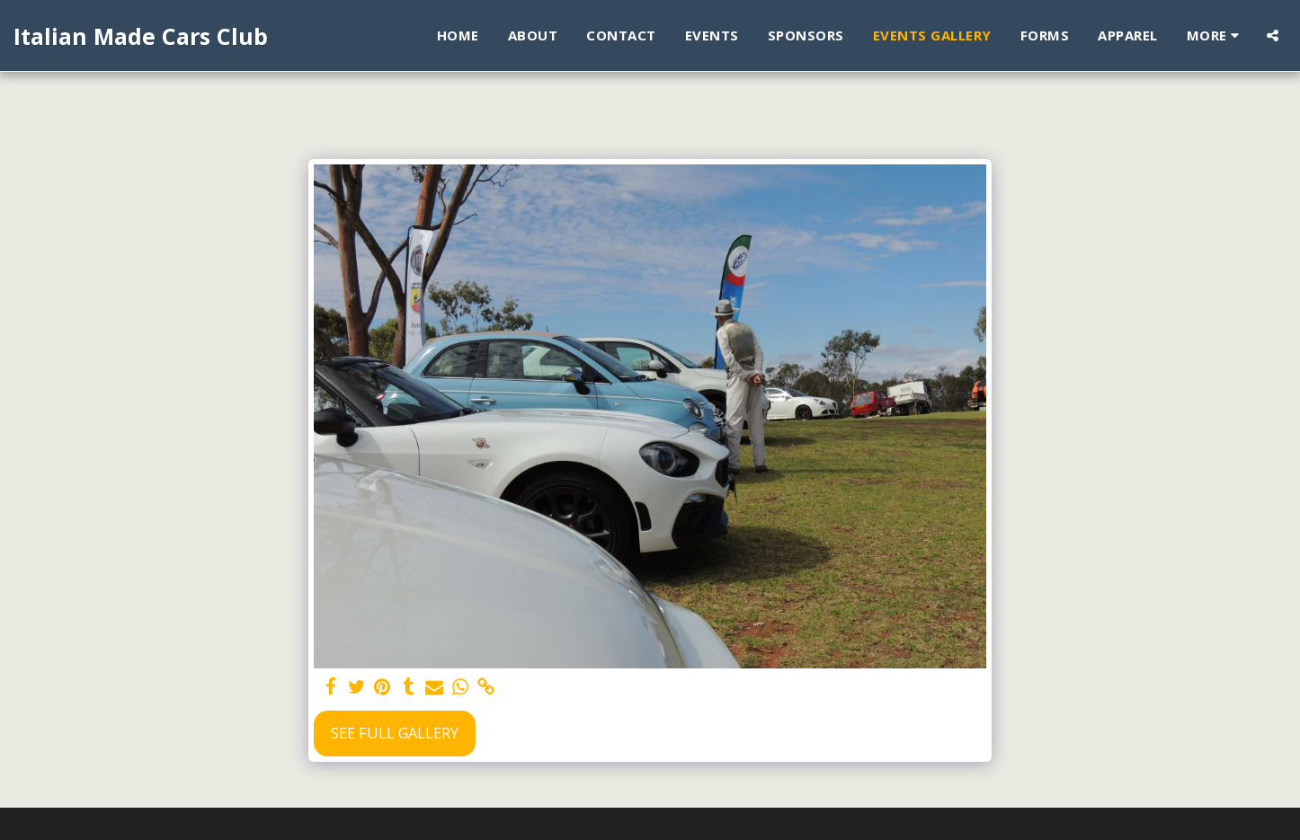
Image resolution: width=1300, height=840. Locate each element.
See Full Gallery (395, 732)
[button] (1273, 35)
